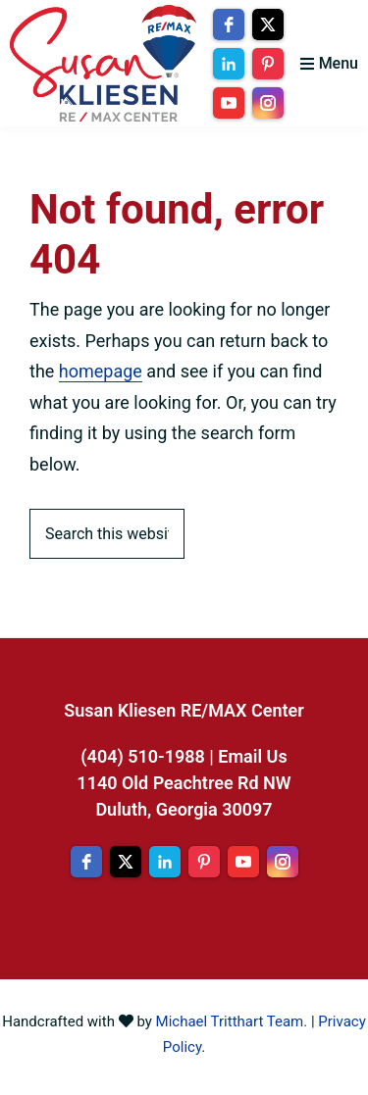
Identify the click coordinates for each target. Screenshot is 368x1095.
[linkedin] (228, 63)
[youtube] (228, 103)
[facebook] (228, 24)
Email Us (252, 756)
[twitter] (268, 24)
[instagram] (268, 103)
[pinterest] (268, 63)
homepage (100, 371)
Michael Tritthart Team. (232, 1021)
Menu (338, 63)
